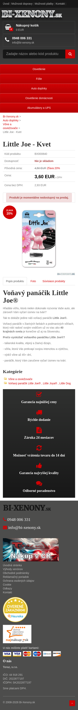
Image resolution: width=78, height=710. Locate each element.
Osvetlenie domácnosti (39, 98)
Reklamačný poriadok (16, 576)
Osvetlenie (39, 69)
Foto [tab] (33, 281)
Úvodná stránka (12, 565)
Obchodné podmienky (16, 573)
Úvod (6, 3)
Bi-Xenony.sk (10, 116)
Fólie (39, 78)
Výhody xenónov (13, 569)
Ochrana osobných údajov (18, 580)
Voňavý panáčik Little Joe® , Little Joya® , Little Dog (39, 383)
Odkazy (7, 588)
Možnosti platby (44, 3)
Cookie (7, 584)
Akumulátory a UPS (39, 107)
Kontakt (60, 3)
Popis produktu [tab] (15, 281)
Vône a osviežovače (20, 379)
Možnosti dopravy (22, 3)
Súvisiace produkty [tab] (53, 281)
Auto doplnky (39, 88)
